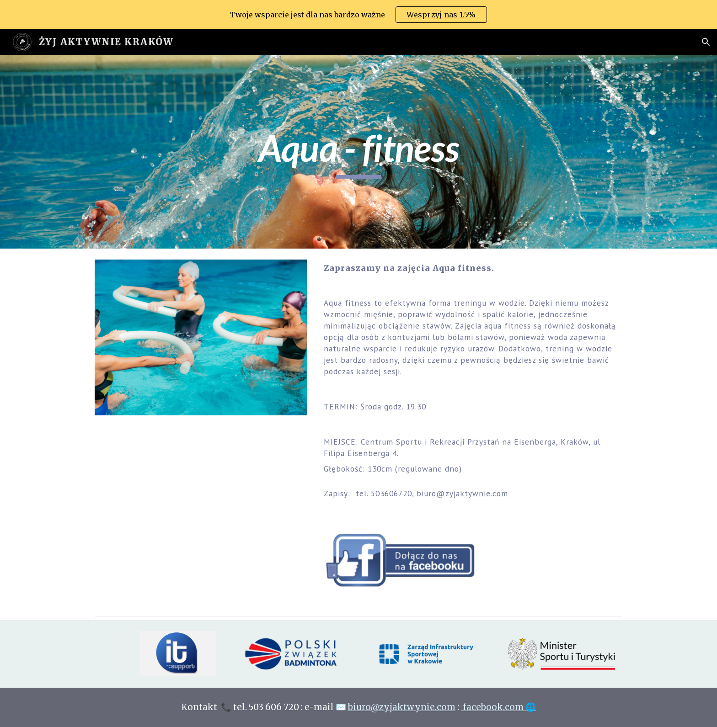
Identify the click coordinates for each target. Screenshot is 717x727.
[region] (358, 14)
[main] (358, 152)
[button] (706, 42)
